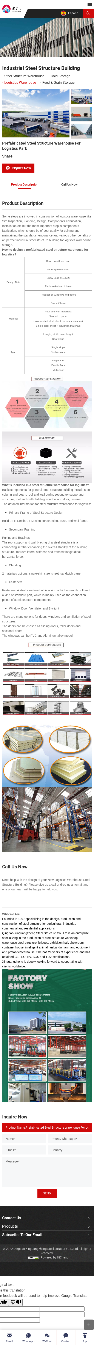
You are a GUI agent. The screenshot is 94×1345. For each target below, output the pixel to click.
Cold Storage (60, 76)
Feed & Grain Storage (58, 82)
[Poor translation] (16, 1302)
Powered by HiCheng (54, 1257)
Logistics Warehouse (20, 82)
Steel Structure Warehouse (24, 76)
